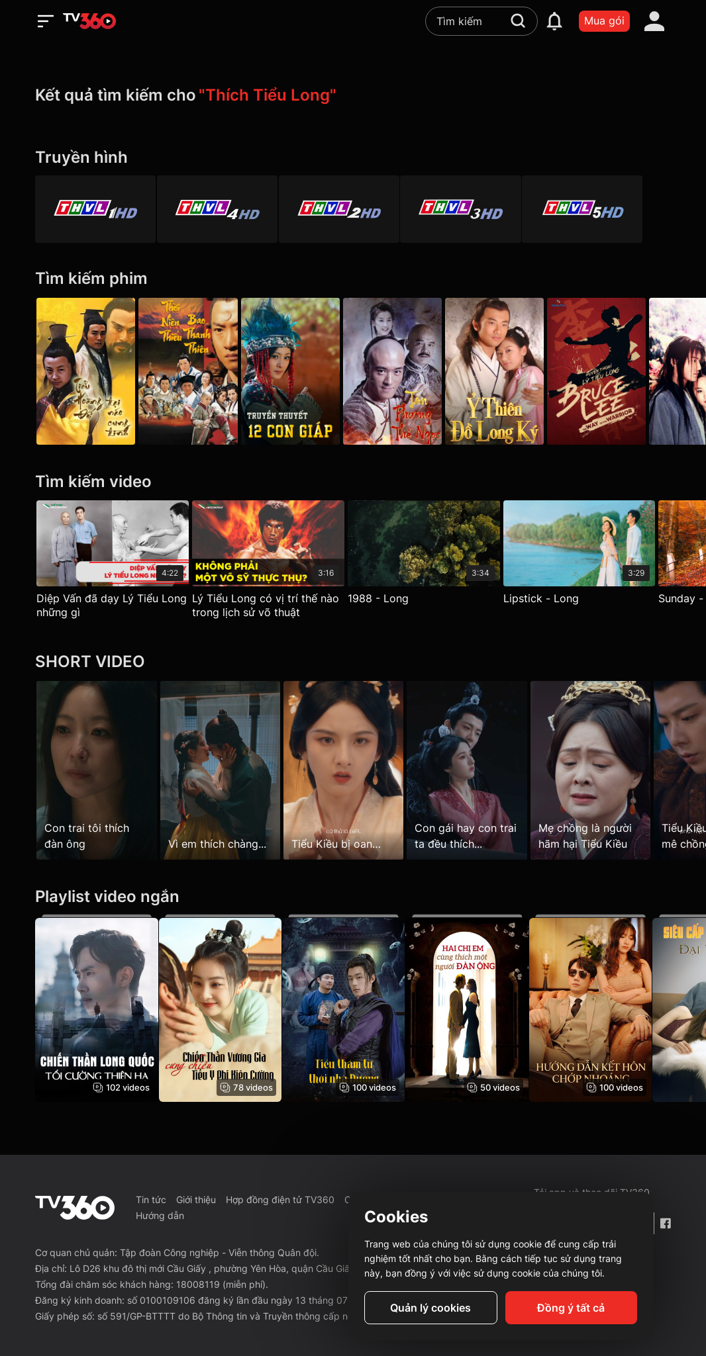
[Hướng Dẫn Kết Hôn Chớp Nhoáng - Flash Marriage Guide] (609, 1008)
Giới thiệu (196, 1199)
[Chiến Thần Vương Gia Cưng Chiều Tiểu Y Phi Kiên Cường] (225, 1008)
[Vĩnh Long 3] (481, 209)
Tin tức (151, 1199)
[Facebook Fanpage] (665, 1223)
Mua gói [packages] (604, 20)
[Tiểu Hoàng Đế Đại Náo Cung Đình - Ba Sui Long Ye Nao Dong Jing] (85, 371)
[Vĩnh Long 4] (224, 209)
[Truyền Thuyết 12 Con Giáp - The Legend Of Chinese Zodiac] (299, 371)
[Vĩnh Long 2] (353, 209)
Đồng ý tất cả (571, 1307)
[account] (654, 21)
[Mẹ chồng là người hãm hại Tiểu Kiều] (609, 770)
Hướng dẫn (160, 1215)
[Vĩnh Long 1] (95, 209)
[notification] (554, 21)
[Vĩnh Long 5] (610, 209)
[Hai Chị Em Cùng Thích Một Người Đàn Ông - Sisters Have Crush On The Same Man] (480, 1008)
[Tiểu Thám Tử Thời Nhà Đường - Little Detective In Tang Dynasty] (352, 1008)
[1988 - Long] (433, 555)
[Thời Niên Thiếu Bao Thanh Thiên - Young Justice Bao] (192, 371)
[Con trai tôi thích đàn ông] (96, 770)
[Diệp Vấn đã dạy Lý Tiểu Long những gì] (112, 562)
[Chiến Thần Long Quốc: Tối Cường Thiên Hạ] (96, 1008)
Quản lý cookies (430, 1307)
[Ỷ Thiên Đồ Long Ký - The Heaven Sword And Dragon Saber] (513, 371)
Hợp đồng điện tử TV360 (280, 1199)
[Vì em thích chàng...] (225, 770)
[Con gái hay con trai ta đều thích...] (480, 770)
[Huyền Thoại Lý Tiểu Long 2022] (619, 371)
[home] (89, 21)
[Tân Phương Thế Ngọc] (406, 371)
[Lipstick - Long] (593, 555)
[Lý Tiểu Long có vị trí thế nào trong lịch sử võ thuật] (273, 562)
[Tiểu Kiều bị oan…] (353, 770)
